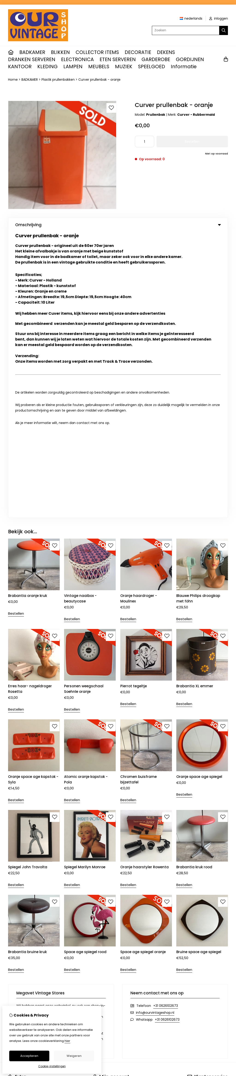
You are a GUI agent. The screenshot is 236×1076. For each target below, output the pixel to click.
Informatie (184, 66)
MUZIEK (123, 66)
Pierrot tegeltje (133, 400)
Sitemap (194, 816)
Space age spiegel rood (85, 666)
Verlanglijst (101, 816)
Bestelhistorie (103, 808)
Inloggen (100, 801)
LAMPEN (73, 66)
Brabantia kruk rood (194, 581)
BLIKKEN (60, 52)
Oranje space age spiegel (199, 490)
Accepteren (29, 1056)
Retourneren (197, 808)
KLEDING (47, 66)
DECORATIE (138, 52)
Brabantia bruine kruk (27, 666)
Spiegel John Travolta (27, 581)
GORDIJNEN (190, 59)
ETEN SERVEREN (118, 59)
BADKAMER (32, 52)
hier (67, 1041)
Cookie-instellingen (52, 1066)
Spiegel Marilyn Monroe (84, 581)
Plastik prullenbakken (58, 79)
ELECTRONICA (77, 59)
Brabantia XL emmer (194, 400)
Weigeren (74, 1056)
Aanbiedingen (19, 816)
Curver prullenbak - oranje (99, 79)
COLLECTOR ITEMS (97, 52)
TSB (225, 861)
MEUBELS (98, 66)
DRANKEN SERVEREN (31, 59)
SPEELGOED (151, 66)
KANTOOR (20, 66)
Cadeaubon (17, 808)
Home (13, 79)
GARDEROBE (156, 59)
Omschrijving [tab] (118, 225)
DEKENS (166, 52)
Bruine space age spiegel (198, 666)
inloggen (218, 18)
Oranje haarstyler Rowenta (144, 581)
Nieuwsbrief (102, 824)
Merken (14, 801)
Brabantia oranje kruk (27, 309)
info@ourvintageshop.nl (155, 726)
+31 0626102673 (165, 719)
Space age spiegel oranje (143, 666)
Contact (194, 801)
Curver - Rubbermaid (196, 114)
